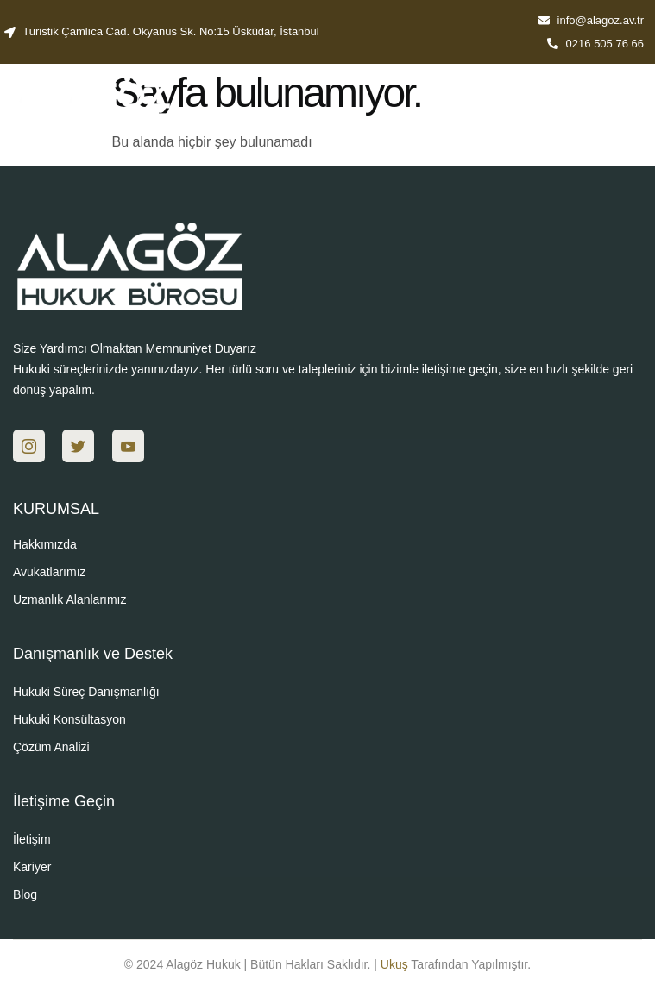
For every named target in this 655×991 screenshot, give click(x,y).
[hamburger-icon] (622, 109)
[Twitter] (78, 445)
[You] (128, 445)
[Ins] (29, 445)
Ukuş (394, 964)
